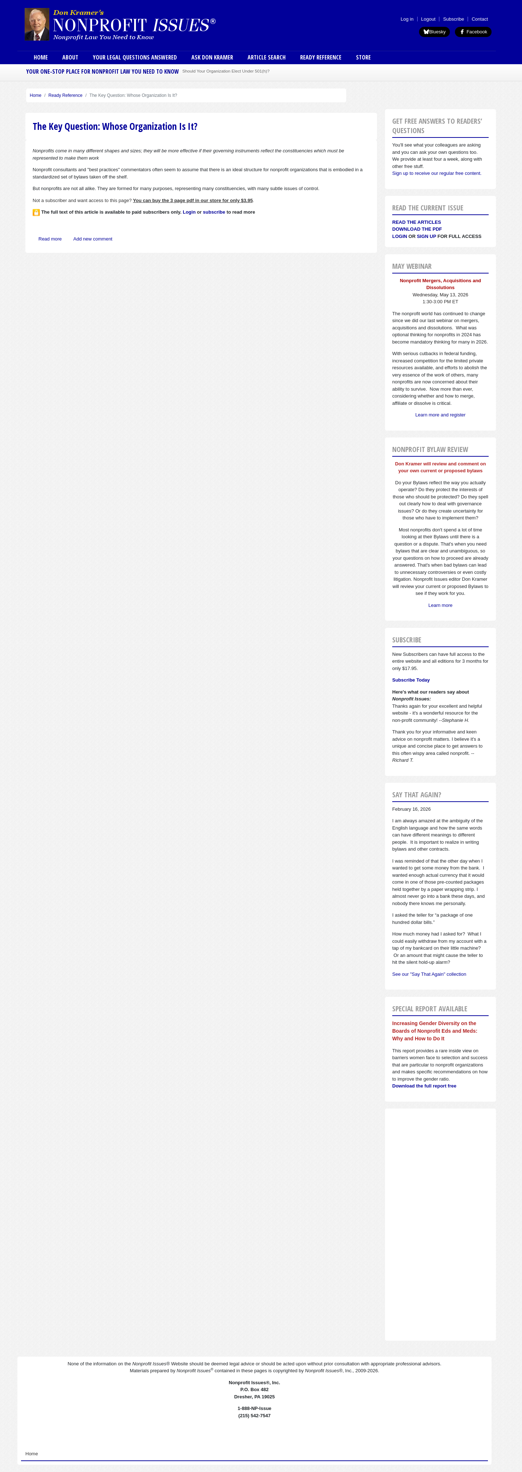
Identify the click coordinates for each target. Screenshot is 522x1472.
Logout (428, 19)
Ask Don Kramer (212, 57)
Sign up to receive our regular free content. (436, 173)
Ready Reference (320, 57)
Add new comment (92, 239)
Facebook (473, 31)
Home (41, 57)
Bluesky (434, 31)
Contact (480, 19)
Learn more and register (440, 415)
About (70, 57)
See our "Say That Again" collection (429, 974)
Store (363, 57)
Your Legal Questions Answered (135, 57)
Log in (407, 19)
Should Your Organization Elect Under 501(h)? (225, 71)
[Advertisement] (440, 1224)
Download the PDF (417, 229)
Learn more (440, 605)
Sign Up (426, 236)
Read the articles (416, 222)
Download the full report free (424, 1086)
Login (399, 236)
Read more (50, 239)
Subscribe (453, 19)
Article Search (267, 57)
